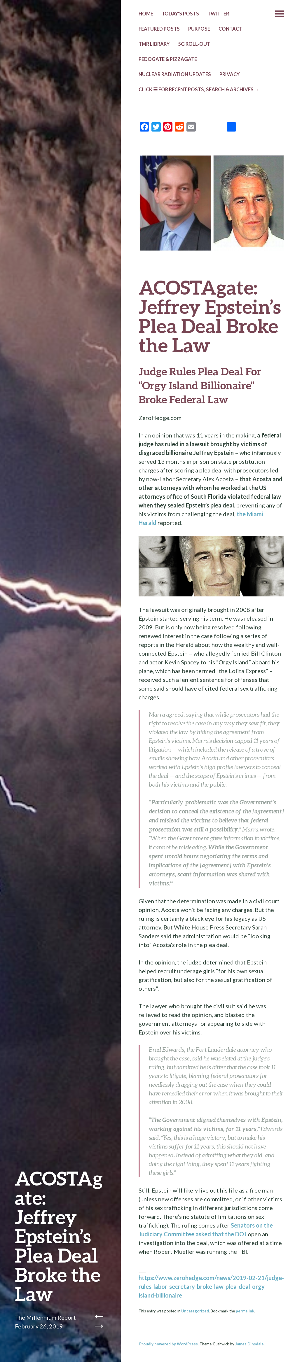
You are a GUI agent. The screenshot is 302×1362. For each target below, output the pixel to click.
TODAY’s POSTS (180, 14)
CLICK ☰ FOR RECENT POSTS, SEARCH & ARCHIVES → (199, 89)
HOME (146, 14)
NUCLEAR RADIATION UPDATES (175, 74)
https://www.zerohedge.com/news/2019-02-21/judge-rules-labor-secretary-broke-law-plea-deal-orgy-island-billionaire (211, 1286)
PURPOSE (199, 29)
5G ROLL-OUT (194, 44)
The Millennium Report (45, 1317)
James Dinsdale (249, 1344)
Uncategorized (195, 1311)
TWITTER (218, 14)
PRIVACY (229, 74)
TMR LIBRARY (154, 44)
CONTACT (230, 29)
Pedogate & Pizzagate (168, 59)
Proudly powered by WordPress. (169, 1344)
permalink (245, 1311)
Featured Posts (159, 29)
